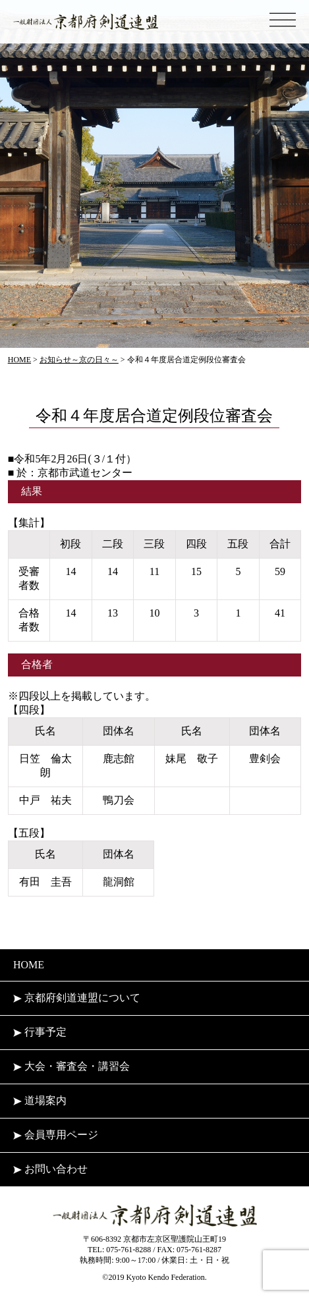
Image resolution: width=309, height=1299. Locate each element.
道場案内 (40, 1100)
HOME (28, 964)
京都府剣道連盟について (76, 997)
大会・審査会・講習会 (71, 1066)
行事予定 (40, 1031)
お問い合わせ (50, 1169)
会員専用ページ (55, 1134)
